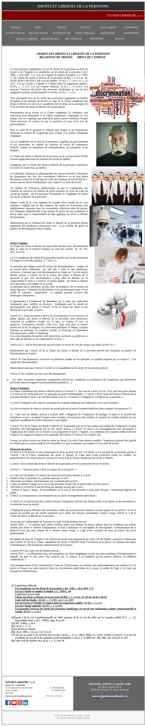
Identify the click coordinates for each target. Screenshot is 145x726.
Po (47, 696)
